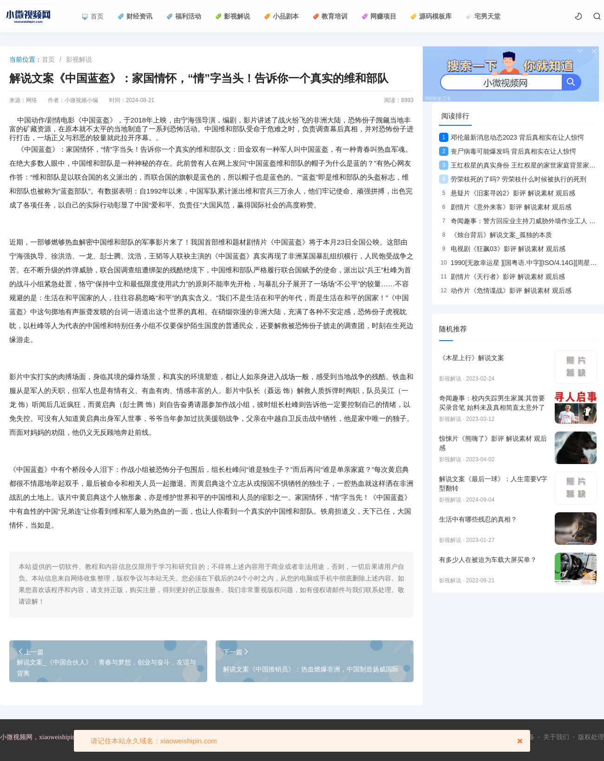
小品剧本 (281, 16)
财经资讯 (135, 16)
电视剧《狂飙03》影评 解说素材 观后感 (502, 248)
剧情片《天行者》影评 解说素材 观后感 (502, 276)
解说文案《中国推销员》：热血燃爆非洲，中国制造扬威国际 (311, 669)
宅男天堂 (483, 16)
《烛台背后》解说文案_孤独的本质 (495, 235)
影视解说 (232, 16)
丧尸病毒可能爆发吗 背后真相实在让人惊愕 (507, 151)
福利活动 (183, 16)
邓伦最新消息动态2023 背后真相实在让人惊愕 (511, 137)
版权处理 (591, 737)
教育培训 (330, 16)
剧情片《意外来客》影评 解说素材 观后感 (505, 207)
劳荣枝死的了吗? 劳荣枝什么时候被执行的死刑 (512, 179)
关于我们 (556, 737)
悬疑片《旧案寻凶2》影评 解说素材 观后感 (507, 193)
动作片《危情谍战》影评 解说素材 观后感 (505, 290)
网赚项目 (378, 16)
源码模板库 (431, 16)
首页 (93, 16)
